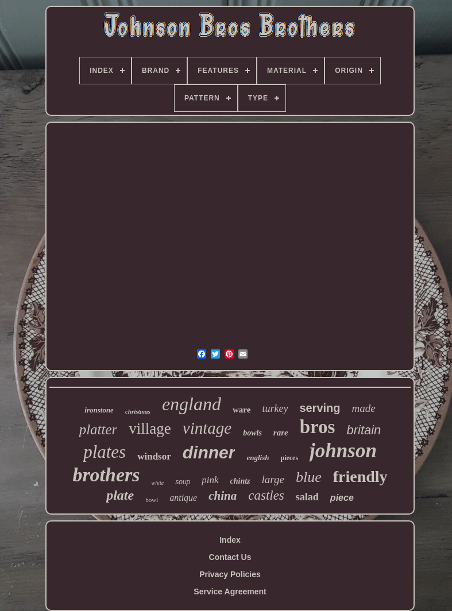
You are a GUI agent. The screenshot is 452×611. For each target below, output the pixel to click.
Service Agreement (230, 591)
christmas (137, 411)
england (191, 404)
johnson (343, 450)
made (364, 408)
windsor (154, 456)
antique (183, 498)
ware (241, 409)
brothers (106, 474)
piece (342, 498)
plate (120, 495)
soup (182, 482)
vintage (207, 428)
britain (363, 430)
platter (98, 429)
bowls (252, 433)
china (222, 496)
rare (280, 432)
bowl (151, 499)
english (257, 457)
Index (230, 539)
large (273, 479)
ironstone (99, 410)
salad (307, 497)
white (158, 483)
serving (319, 408)
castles (266, 495)
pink (210, 479)
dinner (209, 452)
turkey (275, 408)
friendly (360, 476)
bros (317, 427)
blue (309, 477)
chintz (240, 481)
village (150, 428)
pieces (289, 458)
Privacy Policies (230, 574)
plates (104, 452)
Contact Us (230, 557)
